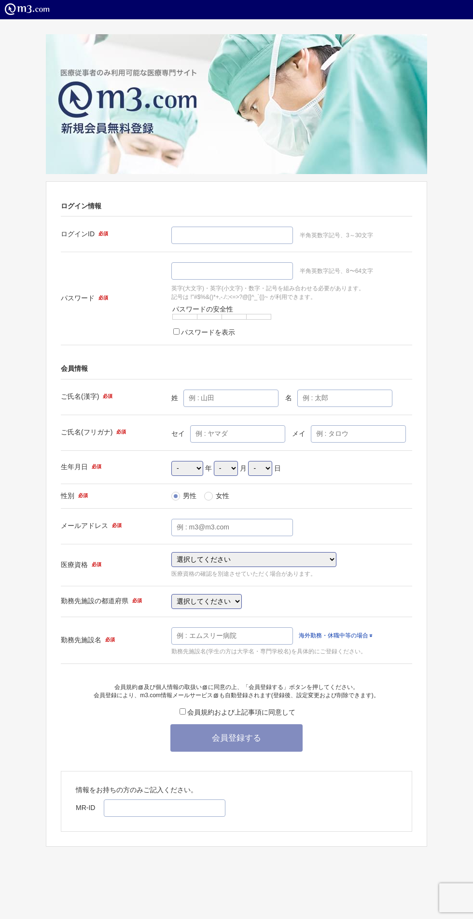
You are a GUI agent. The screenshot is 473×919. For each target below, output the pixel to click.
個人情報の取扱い (181, 687)
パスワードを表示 (204, 332)
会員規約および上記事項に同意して (237, 712)
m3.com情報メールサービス (179, 695)
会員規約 (128, 687)
